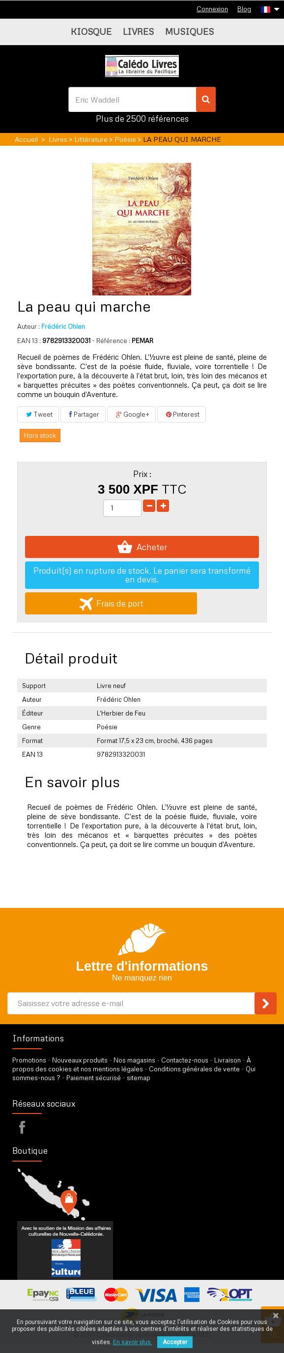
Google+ (131, 414)
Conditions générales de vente (194, 1069)
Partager (83, 414)
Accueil (26, 139)
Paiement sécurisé (93, 1078)
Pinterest (181, 414)
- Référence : (111, 341)
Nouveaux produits (80, 1060)
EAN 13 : (29, 341)
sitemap (138, 1078)
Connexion (212, 9)
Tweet (38, 414)
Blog (244, 9)
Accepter (175, 1342)
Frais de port (111, 603)
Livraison (227, 1060)
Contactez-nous (184, 1060)
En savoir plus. (132, 1342)
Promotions (29, 1060)
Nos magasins (134, 1060)
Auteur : (28, 326)
